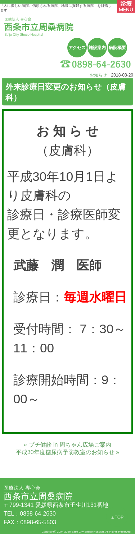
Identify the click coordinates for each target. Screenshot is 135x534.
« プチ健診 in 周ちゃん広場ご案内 (67, 445)
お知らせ (98, 75)
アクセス (77, 47)
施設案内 (97, 47)
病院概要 (117, 47)
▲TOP (117, 517)
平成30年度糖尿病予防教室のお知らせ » (67, 452)
